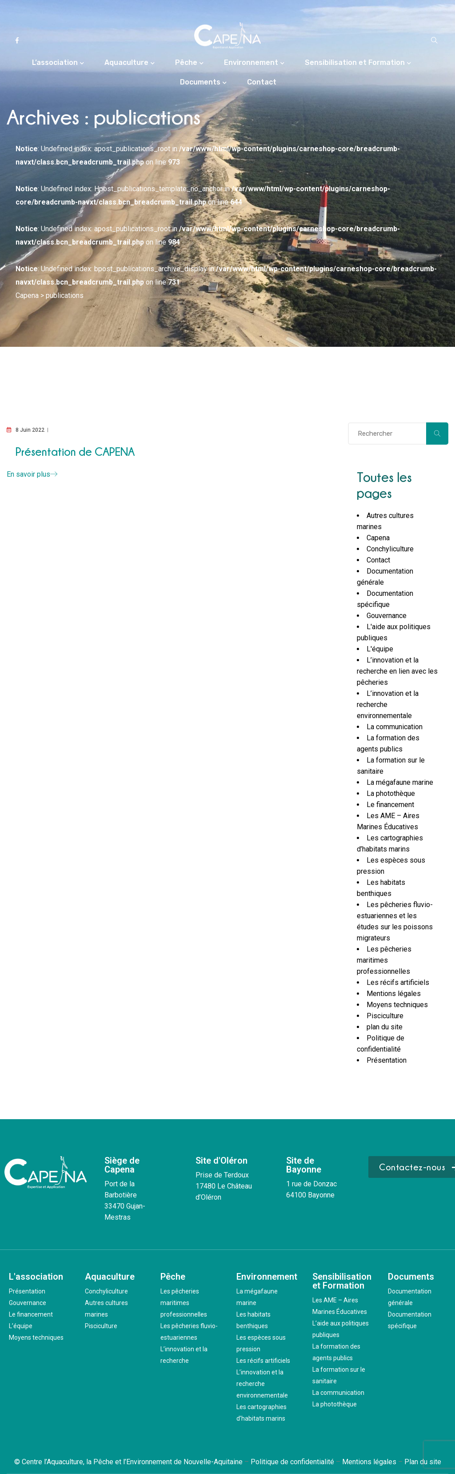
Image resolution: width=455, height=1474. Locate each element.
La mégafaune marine (400, 782)
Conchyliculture (390, 549)
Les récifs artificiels (398, 982)
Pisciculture (385, 1016)
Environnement (251, 62)
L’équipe (20, 1325)
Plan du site (422, 1462)
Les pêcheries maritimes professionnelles (384, 960)
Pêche (186, 62)
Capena (378, 538)
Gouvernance (387, 615)
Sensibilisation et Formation (355, 62)
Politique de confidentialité (292, 1462)
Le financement (390, 804)
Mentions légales (394, 993)
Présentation (387, 1060)
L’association (55, 62)
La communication (395, 727)
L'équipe (380, 649)
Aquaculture (126, 62)
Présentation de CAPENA (75, 451)
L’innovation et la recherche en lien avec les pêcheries (397, 671)
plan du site (385, 1027)
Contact (261, 82)
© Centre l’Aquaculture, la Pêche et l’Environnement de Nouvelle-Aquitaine (128, 1462)
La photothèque (391, 793)
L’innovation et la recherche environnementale (262, 1384)
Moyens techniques (397, 1004)
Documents (200, 82)
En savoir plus (32, 474)
